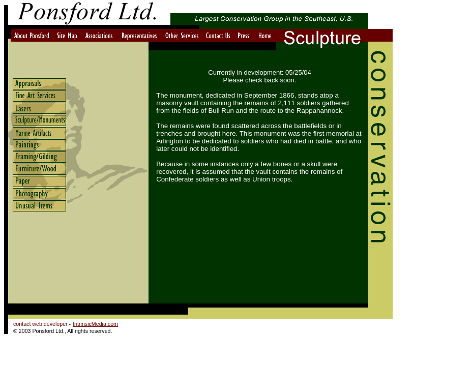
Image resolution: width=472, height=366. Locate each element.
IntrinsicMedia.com (95, 324)
